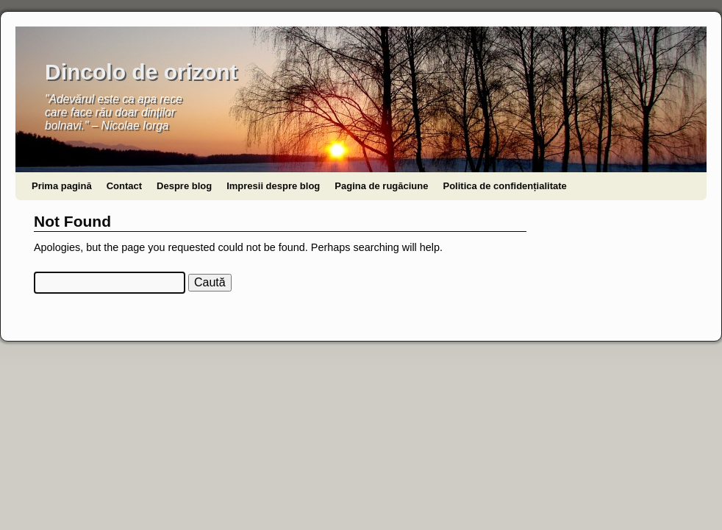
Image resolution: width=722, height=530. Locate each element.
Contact (124, 185)
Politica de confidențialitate (504, 185)
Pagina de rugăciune (381, 185)
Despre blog (184, 185)
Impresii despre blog (273, 185)
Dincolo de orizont (141, 72)
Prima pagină (62, 185)
